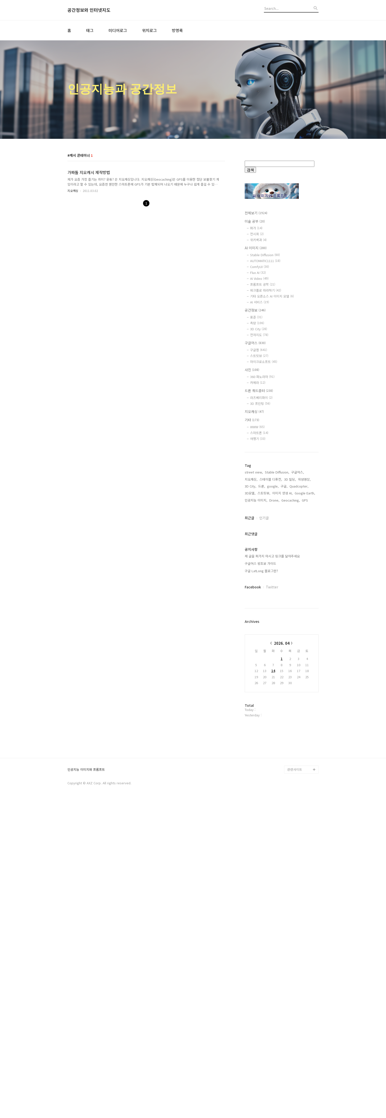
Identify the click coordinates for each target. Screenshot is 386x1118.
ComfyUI (259, 266)
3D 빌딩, (290, 636)
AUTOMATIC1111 (265, 260)
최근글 (249, 675)
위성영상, (304, 636)
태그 (90, 30)
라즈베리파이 (261, 397)
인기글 (264, 675)
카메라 (257, 382)
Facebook (253, 744)
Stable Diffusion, (277, 629)
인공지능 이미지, (256, 657)
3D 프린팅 (260, 403)
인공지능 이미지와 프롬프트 (86, 1085)
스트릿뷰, (263, 650)
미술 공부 (255, 221)
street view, (254, 629)
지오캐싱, (251, 636)
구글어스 (255, 342)
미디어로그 (118, 30)
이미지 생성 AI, (282, 650)
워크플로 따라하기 (265, 290)
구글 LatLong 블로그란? (261, 728)
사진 (252, 369)
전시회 (257, 234)
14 (273, 828)
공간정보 (255, 310)
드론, (261, 643)
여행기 (257, 438)
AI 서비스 (259, 302)
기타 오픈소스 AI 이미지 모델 (272, 296)
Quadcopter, (299, 643)
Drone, (274, 657)
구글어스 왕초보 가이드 (260, 721)
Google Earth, (305, 650)
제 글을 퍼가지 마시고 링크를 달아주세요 (272, 713)
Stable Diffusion (265, 254)
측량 (257, 323)
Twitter (272, 744)
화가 (256, 228)
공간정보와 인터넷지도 (89, 10)
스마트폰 (259, 432)
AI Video (259, 278)
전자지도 (259, 334)
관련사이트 (294, 1085)
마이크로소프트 (263, 361)
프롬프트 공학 (262, 284)
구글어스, (297, 629)
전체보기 (256, 212)
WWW (257, 427)
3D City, (250, 643)
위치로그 (149, 30)
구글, (284, 643)
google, (273, 643)
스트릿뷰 (259, 355)
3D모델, (250, 650)
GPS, (305, 657)
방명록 (177, 30)
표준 (256, 317)
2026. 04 (282, 800)
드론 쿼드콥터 (259, 390)
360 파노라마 (262, 376)
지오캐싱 (72, 191)
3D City (258, 329)
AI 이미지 (256, 247)
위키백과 (258, 239)
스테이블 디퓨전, (270, 636)
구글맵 (258, 349)
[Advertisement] (282, 536)
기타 (252, 419)
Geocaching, (290, 657)
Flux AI (258, 272)
